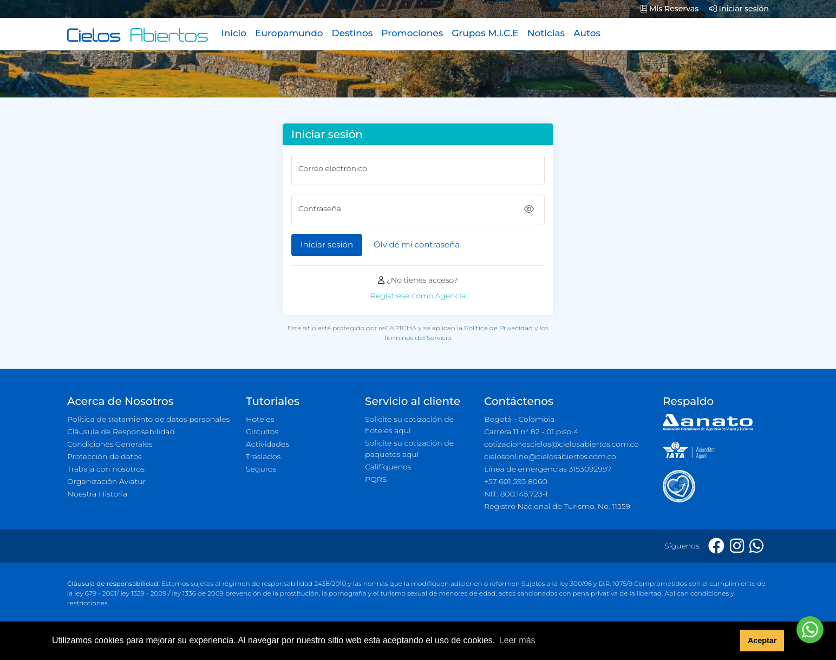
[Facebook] (716, 546)
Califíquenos (388, 467)
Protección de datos (104, 456)
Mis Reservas (669, 9)
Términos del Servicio (417, 338)
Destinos (352, 33)
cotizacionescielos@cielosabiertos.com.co (561, 444)
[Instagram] (737, 546)
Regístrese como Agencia (418, 295)
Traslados (263, 456)
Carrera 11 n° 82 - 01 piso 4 (531, 431)
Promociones (412, 33)
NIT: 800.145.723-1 (516, 494)
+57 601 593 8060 (515, 481)
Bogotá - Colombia (519, 419)
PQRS (376, 479)
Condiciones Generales (110, 444)
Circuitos (262, 431)
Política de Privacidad (498, 328)
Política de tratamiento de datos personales (148, 419)
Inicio (233, 33)
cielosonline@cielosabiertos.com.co (550, 456)
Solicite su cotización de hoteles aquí (409, 424)
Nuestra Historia (97, 494)
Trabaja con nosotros (106, 469)
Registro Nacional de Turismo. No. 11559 (557, 506)
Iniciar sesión (739, 9)
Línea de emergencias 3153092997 (547, 469)
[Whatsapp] (756, 546)
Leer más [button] (517, 640)
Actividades (267, 444)
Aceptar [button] (762, 640)
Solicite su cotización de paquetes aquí (409, 448)
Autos (586, 33)
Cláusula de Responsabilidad (121, 431)
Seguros (261, 469)
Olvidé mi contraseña (417, 244)
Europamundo (289, 33)
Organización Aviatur (106, 481)
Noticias (546, 33)
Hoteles (260, 419)
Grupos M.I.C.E (485, 33)
